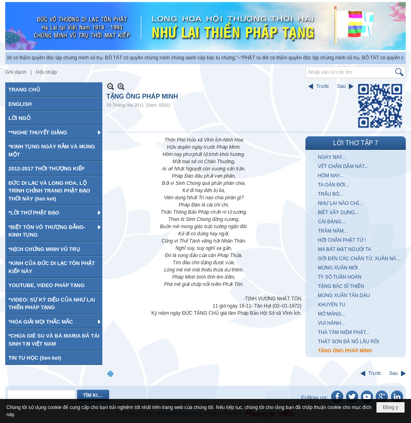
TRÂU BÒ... (330, 194)
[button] (53, 132)
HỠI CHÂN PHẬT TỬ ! (342, 240)
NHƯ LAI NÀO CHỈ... (340, 203)
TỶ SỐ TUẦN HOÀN (339, 277)
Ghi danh (15, 72)
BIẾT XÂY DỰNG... (338, 212)
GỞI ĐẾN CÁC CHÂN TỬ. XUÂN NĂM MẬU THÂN (361, 258)
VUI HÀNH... (331, 323)
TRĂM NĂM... (333, 231)
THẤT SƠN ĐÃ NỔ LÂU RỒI (348, 341)
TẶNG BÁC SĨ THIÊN (341, 286)
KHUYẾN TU (331, 305)
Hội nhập (46, 72)
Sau (341, 86)
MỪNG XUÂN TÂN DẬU (344, 295)
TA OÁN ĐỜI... (333, 185)
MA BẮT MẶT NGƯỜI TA (344, 249)
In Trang (110, 373)
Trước (322, 86)
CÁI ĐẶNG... (331, 222)
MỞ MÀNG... (331, 314)
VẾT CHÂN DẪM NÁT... (343, 166)
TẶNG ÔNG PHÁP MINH (345, 351)
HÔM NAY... (331, 175)
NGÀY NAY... (332, 157)
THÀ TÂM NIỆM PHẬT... (344, 332)
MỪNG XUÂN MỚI (338, 268)
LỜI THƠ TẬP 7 (355, 143)
